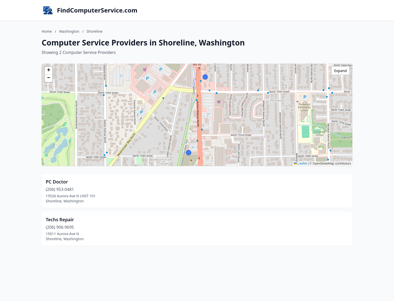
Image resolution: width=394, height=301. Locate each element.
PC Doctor (57, 182)
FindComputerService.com (97, 10)
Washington (69, 31)
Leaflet (300, 163)
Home (47, 31)
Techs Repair (60, 219)
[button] (205, 76)
